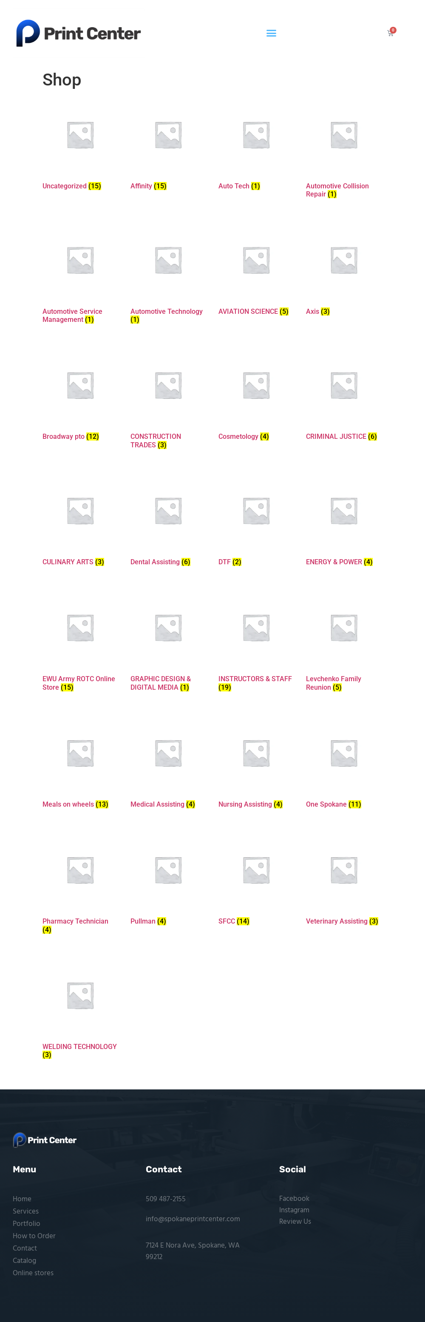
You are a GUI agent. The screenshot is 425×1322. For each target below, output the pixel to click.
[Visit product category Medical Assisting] (167, 763)
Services (26, 1211)
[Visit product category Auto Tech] (255, 145)
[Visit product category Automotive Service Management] (79, 274)
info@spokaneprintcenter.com (193, 1219)
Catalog (24, 1261)
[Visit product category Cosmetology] (255, 395)
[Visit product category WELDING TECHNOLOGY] (79, 1010)
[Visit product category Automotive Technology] (167, 274)
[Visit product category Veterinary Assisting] (343, 880)
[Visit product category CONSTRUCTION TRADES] (167, 399)
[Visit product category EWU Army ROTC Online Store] (79, 642)
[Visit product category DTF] (255, 521)
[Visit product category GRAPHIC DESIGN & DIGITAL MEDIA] (167, 642)
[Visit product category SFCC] (255, 880)
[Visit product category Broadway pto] (79, 395)
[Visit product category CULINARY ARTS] (79, 521)
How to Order (34, 1236)
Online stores (33, 1273)
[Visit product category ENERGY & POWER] (343, 521)
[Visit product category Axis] (343, 270)
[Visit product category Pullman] (167, 880)
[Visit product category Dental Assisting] (167, 521)
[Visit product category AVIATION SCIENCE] (255, 270)
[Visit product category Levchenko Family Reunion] (343, 642)
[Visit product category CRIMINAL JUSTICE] (343, 395)
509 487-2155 (166, 1199)
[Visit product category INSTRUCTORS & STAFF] (255, 642)
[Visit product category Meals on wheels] (79, 763)
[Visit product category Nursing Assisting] (255, 763)
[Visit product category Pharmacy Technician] (79, 884)
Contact (25, 1248)
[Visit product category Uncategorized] (79, 145)
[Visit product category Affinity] (167, 145)
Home (22, 1199)
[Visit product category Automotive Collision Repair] (343, 149)
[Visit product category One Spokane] (343, 763)
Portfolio (26, 1224)
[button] (272, 33)
